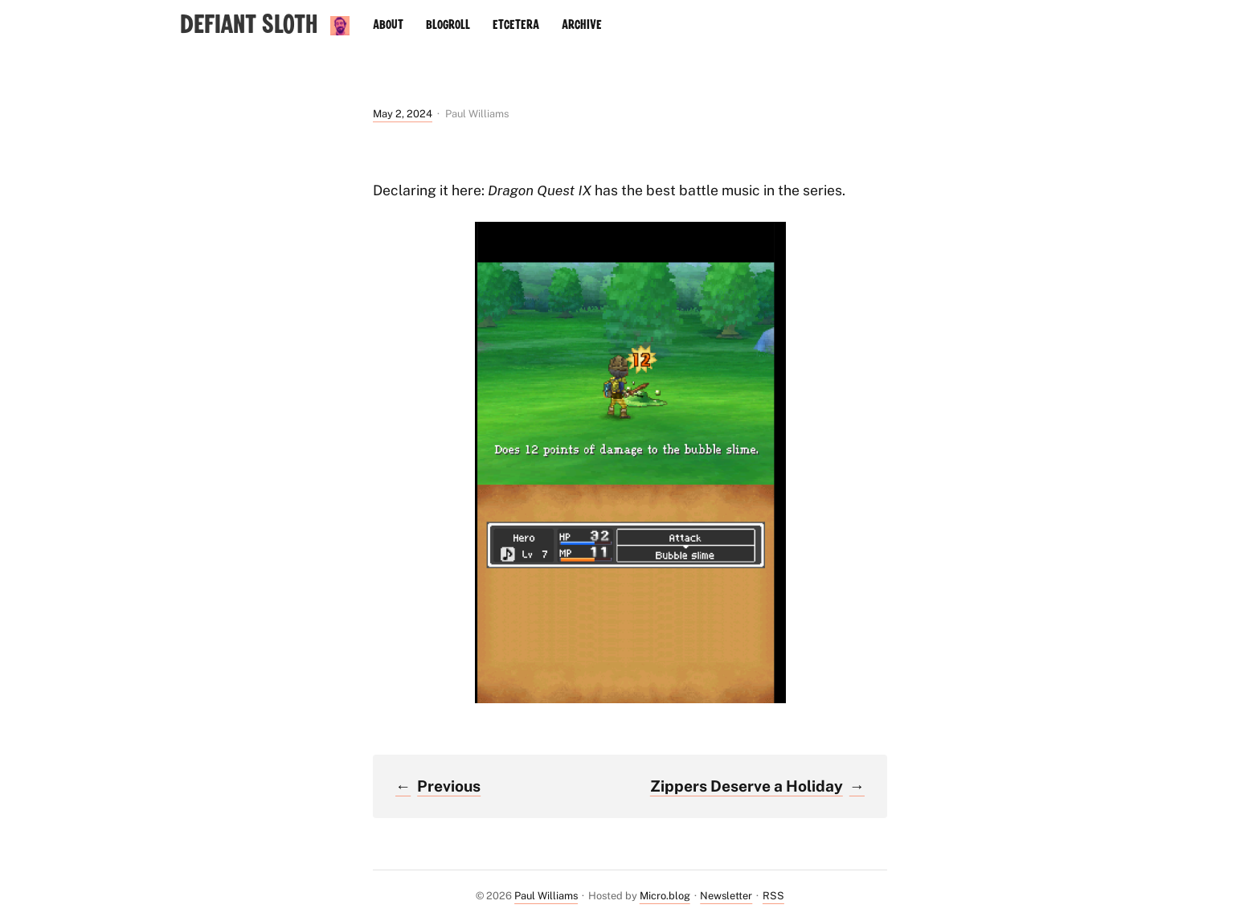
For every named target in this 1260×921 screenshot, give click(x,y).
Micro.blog (665, 896)
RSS (773, 896)
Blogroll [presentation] (448, 24)
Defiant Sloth (248, 25)
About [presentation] (388, 24)
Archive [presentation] (582, 24)
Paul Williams (546, 896)
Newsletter (726, 896)
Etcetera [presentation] (516, 24)
